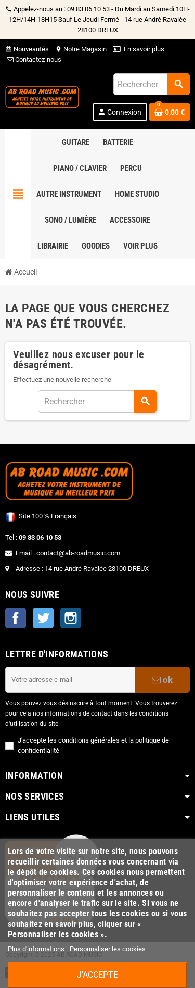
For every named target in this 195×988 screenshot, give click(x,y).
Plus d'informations (37, 949)
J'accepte (97, 975)
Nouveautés (27, 49)
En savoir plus (144, 49)
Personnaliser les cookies (108, 949)
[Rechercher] (151, 84)
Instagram (70, 618)
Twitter (43, 618)
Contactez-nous (33, 59)
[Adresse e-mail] (70, 680)
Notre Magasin (81, 49)
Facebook (15, 618)
